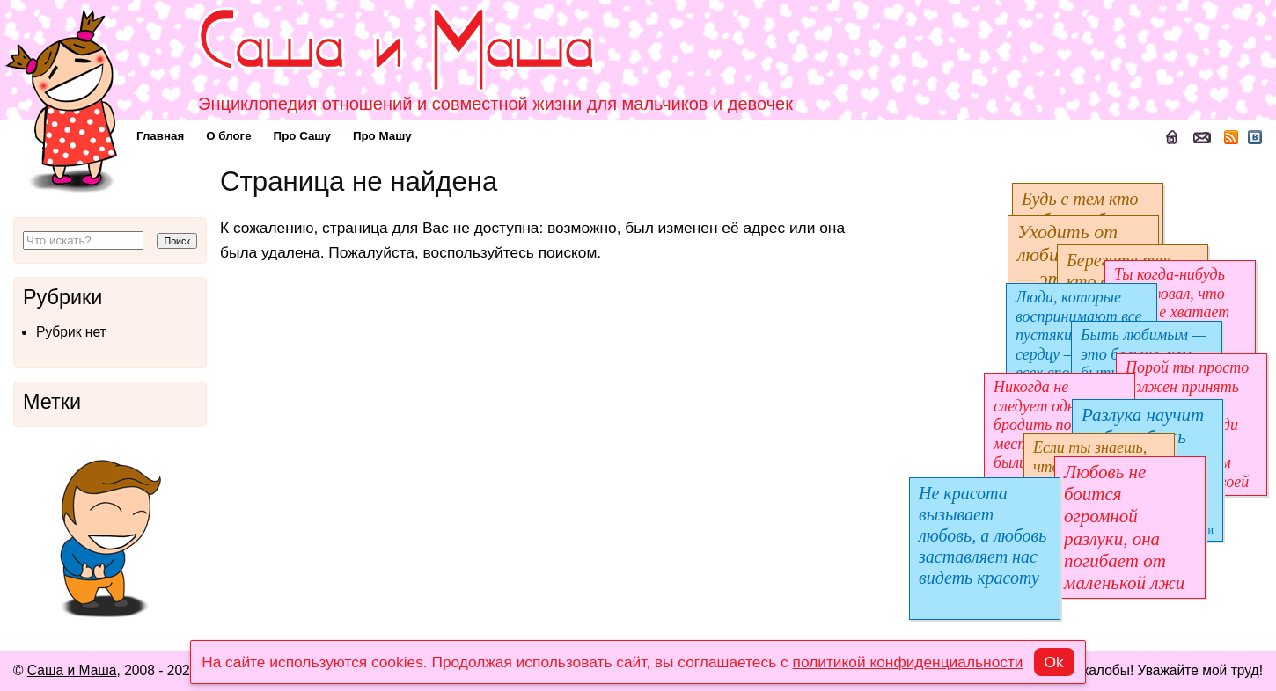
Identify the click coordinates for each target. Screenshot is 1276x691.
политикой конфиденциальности (908, 662)
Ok (1054, 662)
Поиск (177, 241)
